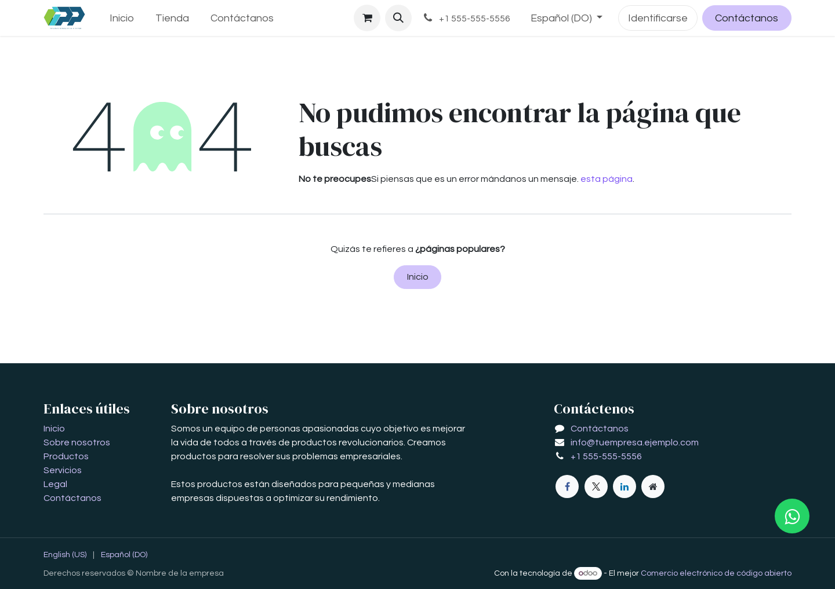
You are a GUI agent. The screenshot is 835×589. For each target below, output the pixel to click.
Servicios (62, 470)
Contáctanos (746, 18)
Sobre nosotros (76, 442)
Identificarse (658, 18)
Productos (66, 456)
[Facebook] (567, 486)
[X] (596, 486)
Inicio (418, 276)
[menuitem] (122, 18)
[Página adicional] (653, 486)
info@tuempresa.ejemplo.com (635, 442)
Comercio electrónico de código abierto (716, 573)
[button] (398, 18)
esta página (606, 179)
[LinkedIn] (624, 486)
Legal (55, 484)
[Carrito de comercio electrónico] (367, 18)
